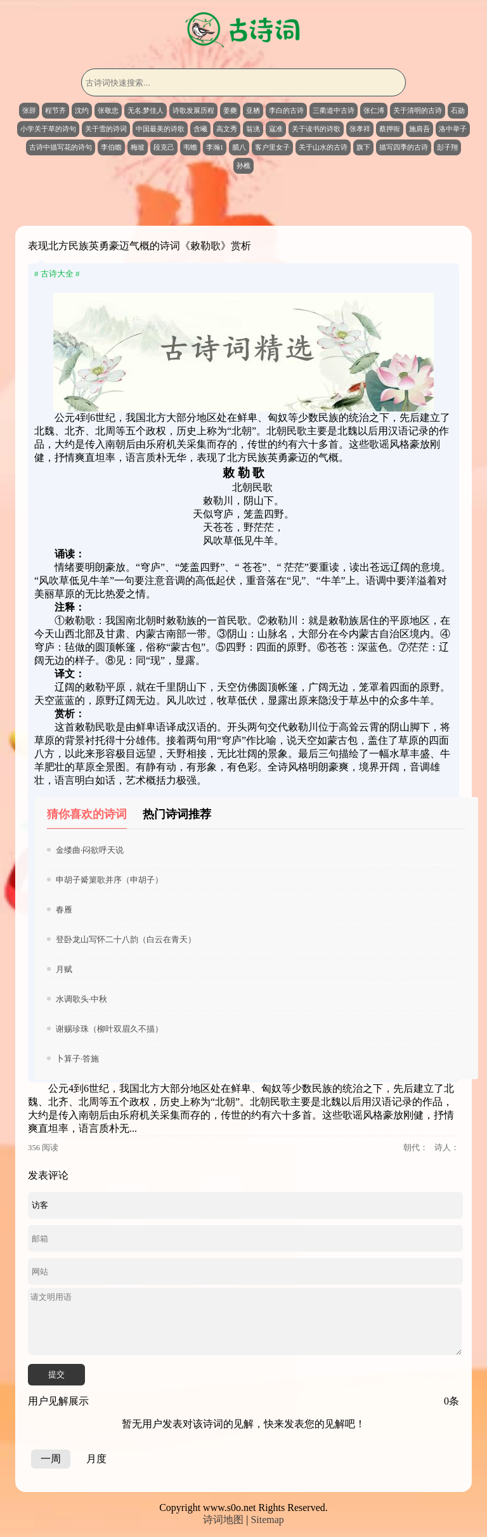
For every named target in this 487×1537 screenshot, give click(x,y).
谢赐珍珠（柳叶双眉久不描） (109, 1029)
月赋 (64, 969)
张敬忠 (108, 110)
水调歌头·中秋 (81, 999)
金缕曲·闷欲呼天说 (90, 850)
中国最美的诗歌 (160, 129)
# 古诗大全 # (57, 273)
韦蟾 (190, 147)
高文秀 (226, 129)
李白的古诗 (286, 110)
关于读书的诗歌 (316, 129)
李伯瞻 (111, 147)
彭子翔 (447, 147)
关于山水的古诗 (323, 147)
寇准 (276, 129)
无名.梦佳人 (145, 110)
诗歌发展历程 (193, 110)
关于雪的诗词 (106, 129)
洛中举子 (453, 129)
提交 (56, 1374)
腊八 (239, 147)
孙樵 (243, 165)
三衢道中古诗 (333, 110)
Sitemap (266, 1519)
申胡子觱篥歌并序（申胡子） (109, 880)
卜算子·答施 (77, 1058)
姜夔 (230, 110)
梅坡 (138, 147)
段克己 (163, 147)
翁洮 (253, 129)
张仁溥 (373, 110)
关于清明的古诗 (417, 110)
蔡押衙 (389, 129)
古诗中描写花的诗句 (60, 147)
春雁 (64, 909)
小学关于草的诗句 (48, 129)
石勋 (458, 110)
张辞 (29, 110)
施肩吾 (419, 129)
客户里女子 (272, 147)
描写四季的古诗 (403, 147)
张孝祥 (359, 129)
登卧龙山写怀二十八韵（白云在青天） (126, 939)
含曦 (200, 129)
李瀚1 (215, 147)
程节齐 (55, 110)
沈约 (82, 110)
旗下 (363, 147)
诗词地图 (223, 1519)
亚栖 (253, 110)
